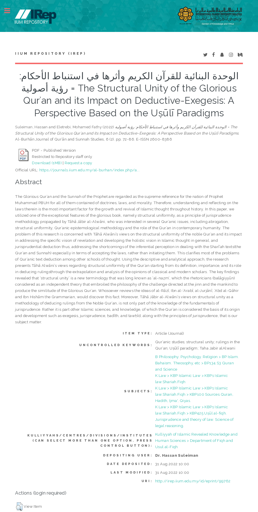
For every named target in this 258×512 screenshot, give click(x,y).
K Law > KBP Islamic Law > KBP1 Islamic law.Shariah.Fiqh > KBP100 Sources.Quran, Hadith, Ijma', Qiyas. (194, 394)
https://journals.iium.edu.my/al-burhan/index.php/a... (89, 170)
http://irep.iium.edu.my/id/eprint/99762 (193, 481)
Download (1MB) (47, 162)
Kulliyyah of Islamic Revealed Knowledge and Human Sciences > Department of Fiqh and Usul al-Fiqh (196, 440)
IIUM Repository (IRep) (50, 54)
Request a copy (78, 162)
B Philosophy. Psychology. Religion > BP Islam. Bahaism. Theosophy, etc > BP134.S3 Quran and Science (197, 362)
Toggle (10, 10)
